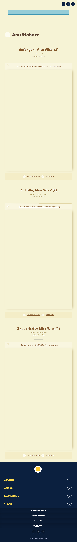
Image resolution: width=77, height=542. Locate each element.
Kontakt (38, 520)
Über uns (38, 525)
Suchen (66, 13)
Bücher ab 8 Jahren (33, 176)
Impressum (38, 515)
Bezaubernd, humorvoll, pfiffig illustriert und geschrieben (39, 345)
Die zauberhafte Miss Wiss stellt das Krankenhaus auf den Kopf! (39, 207)
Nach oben (38, 469)
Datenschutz (38, 510)
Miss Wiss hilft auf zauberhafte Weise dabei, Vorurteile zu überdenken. (39, 66)
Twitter (73, 4)
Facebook (68, 4)
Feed (63, 4)
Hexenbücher (50, 176)
